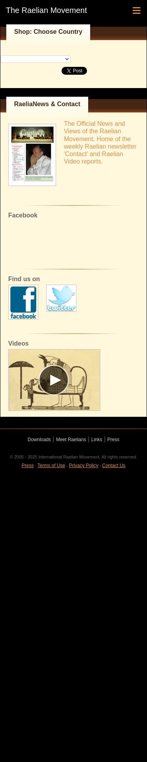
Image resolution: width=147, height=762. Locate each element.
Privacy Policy (83, 465)
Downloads (39, 439)
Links (96, 439)
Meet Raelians (71, 439)
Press (113, 439)
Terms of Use (51, 465)
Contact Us (113, 465)
